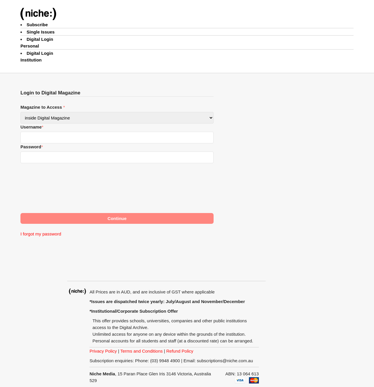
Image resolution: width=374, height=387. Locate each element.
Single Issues (41, 31)
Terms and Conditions (141, 351)
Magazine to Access (42, 107)
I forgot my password (40, 233)
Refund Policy (179, 351)
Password (31, 146)
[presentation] (64, 189)
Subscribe (37, 24)
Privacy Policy (103, 351)
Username (31, 126)
